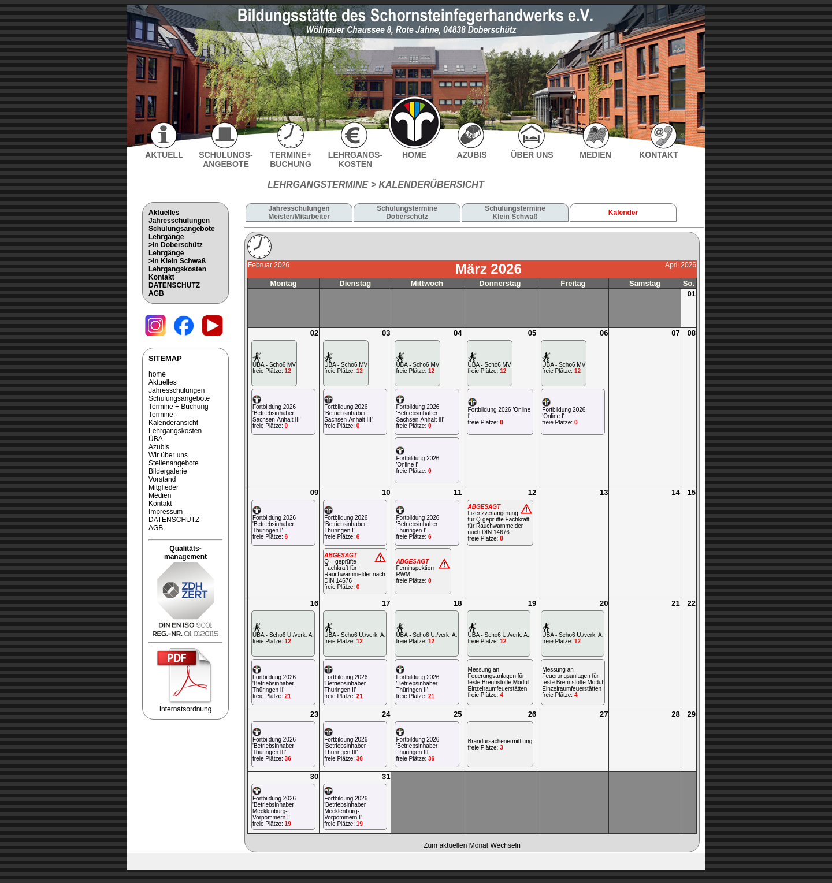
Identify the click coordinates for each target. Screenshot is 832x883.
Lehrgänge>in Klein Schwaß (177, 257)
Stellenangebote (173, 463)
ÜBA (155, 439)
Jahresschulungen (179, 221)
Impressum (165, 512)
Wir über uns (168, 455)
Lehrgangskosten (177, 269)
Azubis (158, 447)
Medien (159, 495)
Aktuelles (163, 212)
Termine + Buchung (178, 407)
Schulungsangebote (181, 229)
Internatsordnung (185, 706)
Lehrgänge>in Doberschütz (175, 241)
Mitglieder (163, 487)
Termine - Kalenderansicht (173, 419)
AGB (156, 293)
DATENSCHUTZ (174, 285)
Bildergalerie (167, 471)
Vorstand (162, 479)
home (157, 374)
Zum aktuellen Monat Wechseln (472, 845)
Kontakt (161, 277)
